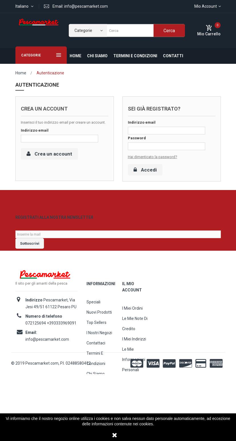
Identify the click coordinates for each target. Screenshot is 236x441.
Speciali (93, 312)
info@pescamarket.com (47, 350)
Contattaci (95, 353)
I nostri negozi (99, 343)
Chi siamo (95, 384)
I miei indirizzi (134, 349)
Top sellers (96, 333)
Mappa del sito (100, 394)
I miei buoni (132, 390)
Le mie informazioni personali (133, 370)
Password (137, 138)
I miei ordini (132, 319)
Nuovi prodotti (99, 322)
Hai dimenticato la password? (152, 157)
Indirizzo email (35, 130)
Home (20, 73)
